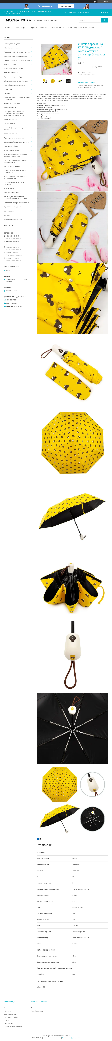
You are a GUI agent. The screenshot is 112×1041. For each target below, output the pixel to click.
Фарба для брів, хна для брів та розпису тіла (15, 171)
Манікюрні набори (11, 146)
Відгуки (6, 1020)
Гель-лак (7, 93)
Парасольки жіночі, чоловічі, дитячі (17, 52)
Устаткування (9, 211)
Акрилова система (10, 119)
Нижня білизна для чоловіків (14, 85)
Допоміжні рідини (10, 134)
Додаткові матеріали (12, 150)
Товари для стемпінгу (12, 103)
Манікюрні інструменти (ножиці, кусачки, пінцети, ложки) (15, 155)
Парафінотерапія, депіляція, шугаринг (14, 183)
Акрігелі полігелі (10, 108)
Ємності (7, 215)
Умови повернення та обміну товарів (81, 28)
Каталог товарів (19, 28)
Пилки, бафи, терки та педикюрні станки (16, 129)
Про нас (34, 28)
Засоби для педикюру (12, 166)
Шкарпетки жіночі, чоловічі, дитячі (16, 81)
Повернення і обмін (11, 1017)
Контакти (43, 28)
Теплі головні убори (11, 73)
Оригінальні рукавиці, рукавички (16, 77)
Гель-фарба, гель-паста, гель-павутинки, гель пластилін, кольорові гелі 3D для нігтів (14, 113)
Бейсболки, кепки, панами (13, 69)
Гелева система (10, 124)
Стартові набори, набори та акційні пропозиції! (17, 98)
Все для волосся (10, 188)
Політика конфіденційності (14, 1026)
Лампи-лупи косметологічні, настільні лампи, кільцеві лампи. (16, 198)
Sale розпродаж (10, 64)
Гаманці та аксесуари (12, 44)
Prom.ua (67, 1036)
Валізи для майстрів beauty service (16, 203)
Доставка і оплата (57, 28)
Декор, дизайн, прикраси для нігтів (16, 142)
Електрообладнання (11, 193)
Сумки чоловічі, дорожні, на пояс (16, 56)
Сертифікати (8, 1023)
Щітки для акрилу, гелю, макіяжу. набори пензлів (16, 161)
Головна (7, 28)
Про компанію (9, 1008)
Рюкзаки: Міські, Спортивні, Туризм (17, 60)
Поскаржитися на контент (52, 1038)
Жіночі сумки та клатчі (12, 48)
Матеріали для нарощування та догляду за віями (15, 177)
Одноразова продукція (12, 207)
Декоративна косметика (13, 219)
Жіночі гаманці (36, 1008)
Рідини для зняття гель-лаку (14, 138)
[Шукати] (104, 20)
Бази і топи (8, 89)
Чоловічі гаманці (37, 1011)
